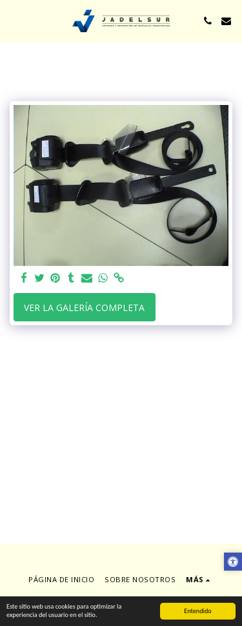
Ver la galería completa (84, 307)
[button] (14, 20)
